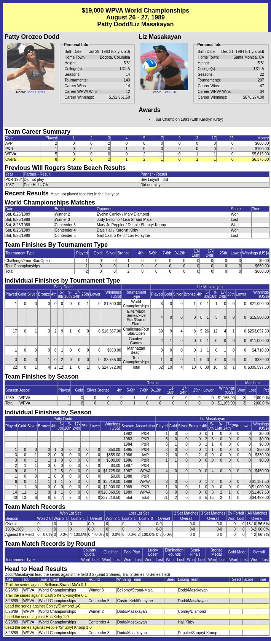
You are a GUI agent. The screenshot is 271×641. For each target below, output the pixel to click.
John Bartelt (36, 92)
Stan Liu (169, 92)
